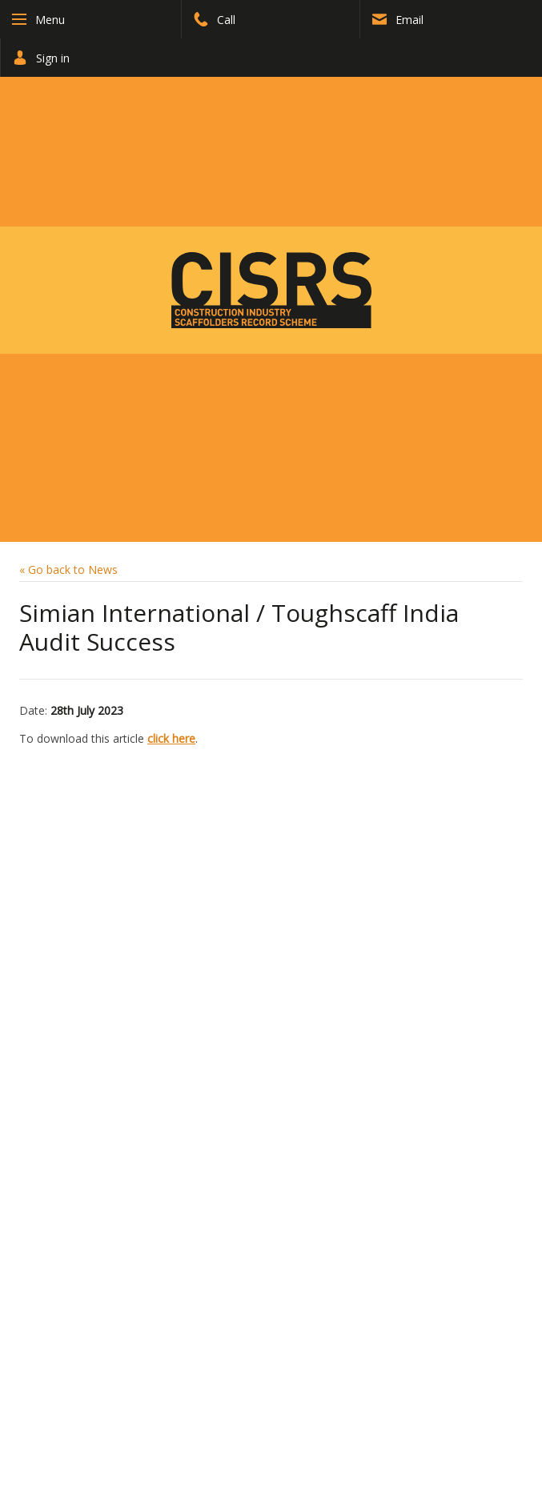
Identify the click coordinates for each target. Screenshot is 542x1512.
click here (171, 738)
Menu (50, 19)
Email (398, 19)
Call (214, 19)
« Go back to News (68, 569)
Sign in (41, 58)
